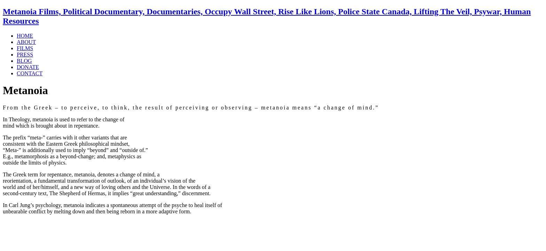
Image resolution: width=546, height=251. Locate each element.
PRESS (25, 55)
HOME (25, 36)
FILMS (25, 48)
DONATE (28, 67)
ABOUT (26, 42)
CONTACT (29, 73)
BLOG (24, 61)
